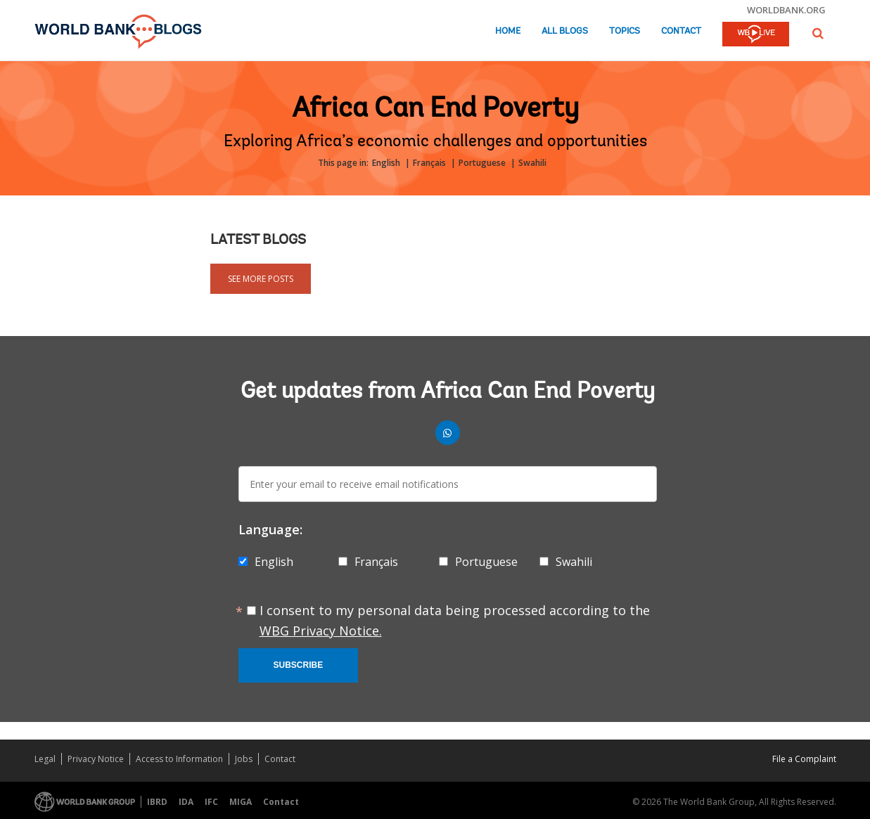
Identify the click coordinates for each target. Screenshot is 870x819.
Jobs (243, 759)
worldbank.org (786, 10)
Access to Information (179, 759)
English (386, 163)
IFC (211, 802)
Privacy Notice (96, 759)
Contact (681, 31)
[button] (818, 33)
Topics (624, 31)
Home (507, 31)
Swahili (532, 163)
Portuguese (482, 163)
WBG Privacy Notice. (321, 630)
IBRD (157, 802)
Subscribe (299, 665)
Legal (45, 759)
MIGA (240, 802)
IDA (186, 802)
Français (429, 163)
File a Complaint (804, 759)
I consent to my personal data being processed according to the (455, 620)
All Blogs (565, 31)
